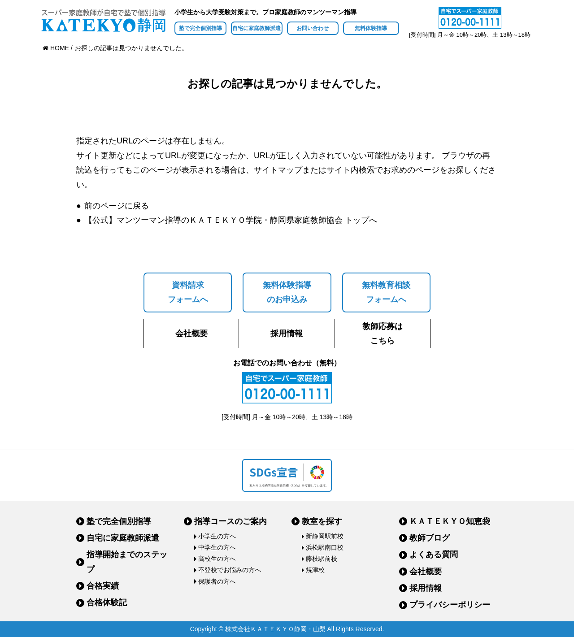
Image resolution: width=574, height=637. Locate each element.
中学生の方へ (217, 547)
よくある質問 (433, 554)
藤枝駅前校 (321, 558)
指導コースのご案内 (230, 521)
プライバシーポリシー (449, 604)
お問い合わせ (312, 28)
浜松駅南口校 (325, 547)
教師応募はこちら (382, 333)
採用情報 (286, 333)
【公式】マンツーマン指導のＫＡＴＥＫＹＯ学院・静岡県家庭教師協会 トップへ (230, 220)
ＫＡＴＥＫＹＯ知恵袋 (449, 521)
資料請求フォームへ (188, 292)
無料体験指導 (371, 28)
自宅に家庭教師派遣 (256, 28)
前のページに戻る (116, 205)
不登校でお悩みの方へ (229, 569)
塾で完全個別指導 (200, 28)
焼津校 (315, 569)
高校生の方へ (217, 558)
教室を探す (322, 521)
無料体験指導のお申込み (287, 292)
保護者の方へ (217, 581)
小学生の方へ (217, 536)
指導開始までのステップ (127, 561)
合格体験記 (107, 602)
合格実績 (103, 585)
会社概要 (191, 333)
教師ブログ (429, 537)
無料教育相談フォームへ (386, 292)
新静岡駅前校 (325, 536)
